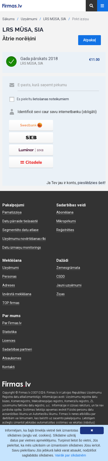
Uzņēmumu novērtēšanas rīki (24, 239)
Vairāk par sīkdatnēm (70, 455)
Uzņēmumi (29, 19)
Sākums (8, 19)
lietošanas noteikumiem (51, 99)
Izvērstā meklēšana (16, 294)
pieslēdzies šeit (91, 183)
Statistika (9, 332)
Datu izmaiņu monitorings (21, 247)
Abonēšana (64, 212)
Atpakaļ (89, 40)
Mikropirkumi (66, 221)
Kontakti (8, 367)
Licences (8, 340)
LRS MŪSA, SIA (54, 19)
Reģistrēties (65, 230)
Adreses (8, 285)
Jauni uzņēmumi (68, 285)
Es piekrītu (39, 99)
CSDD (60, 276)
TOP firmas (10, 303)
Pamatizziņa (12, 212)
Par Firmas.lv (12, 323)
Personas (9, 276)
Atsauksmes (11, 358)
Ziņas (60, 294)
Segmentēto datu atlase (20, 230)
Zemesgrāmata (68, 268)
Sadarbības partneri (17, 349)
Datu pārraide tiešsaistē (20, 221)
